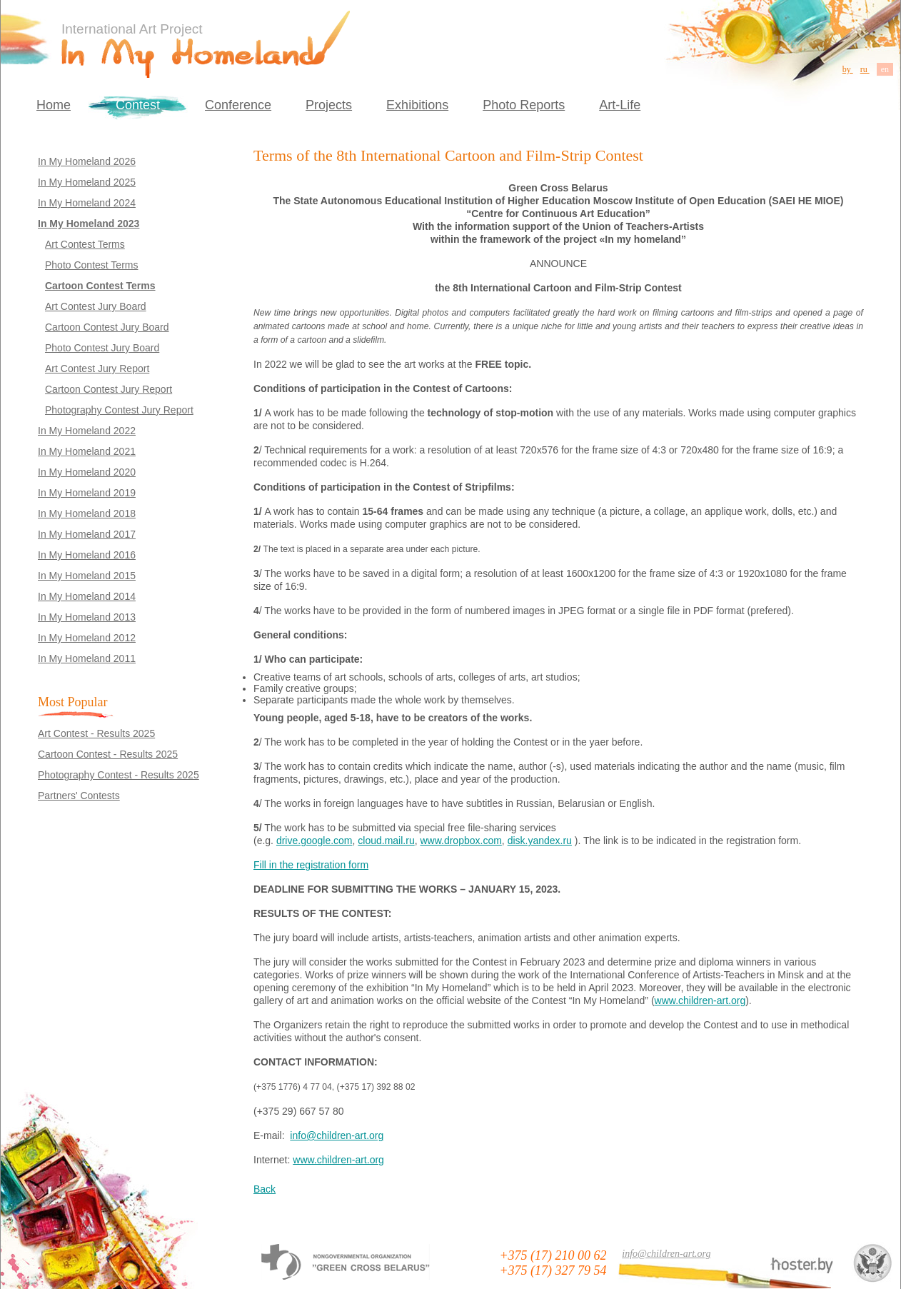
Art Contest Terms (85, 244)
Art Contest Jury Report (97, 368)
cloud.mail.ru (386, 840)
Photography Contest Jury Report (119, 410)
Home (53, 105)
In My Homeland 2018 (87, 513)
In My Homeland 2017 (87, 534)
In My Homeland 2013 (87, 617)
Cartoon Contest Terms (100, 285)
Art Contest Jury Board (95, 306)
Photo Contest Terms (91, 265)
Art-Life (619, 105)
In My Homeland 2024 (87, 203)
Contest (138, 105)
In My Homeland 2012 (87, 637)
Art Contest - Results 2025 (96, 733)
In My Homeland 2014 (87, 596)
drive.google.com (314, 840)
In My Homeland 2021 (87, 451)
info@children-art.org (336, 1135)
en (885, 69)
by (847, 69)
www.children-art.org (700, 1000)
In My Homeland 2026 (87, 161)
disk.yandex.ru (540, 840)
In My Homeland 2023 (88, 223)
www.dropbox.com (460, 840)
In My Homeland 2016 (87, 555)
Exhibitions (417, 105)
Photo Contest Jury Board (102, 347)
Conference (238, 105)
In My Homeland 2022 (87, 430)
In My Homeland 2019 (87, 492)
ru (865, 69)
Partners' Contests (79, 795)
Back (264, 1189)
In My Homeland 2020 (87, 472)
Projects (329, 105)
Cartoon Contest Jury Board (107, 327)
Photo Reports (524, 105)
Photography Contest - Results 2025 (118, 775)
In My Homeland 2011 (87, 658)
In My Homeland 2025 (87, 182)
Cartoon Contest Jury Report (108, 389)
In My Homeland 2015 (87, 575)
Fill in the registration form (310, 865)
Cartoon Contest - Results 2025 (108, 754)
